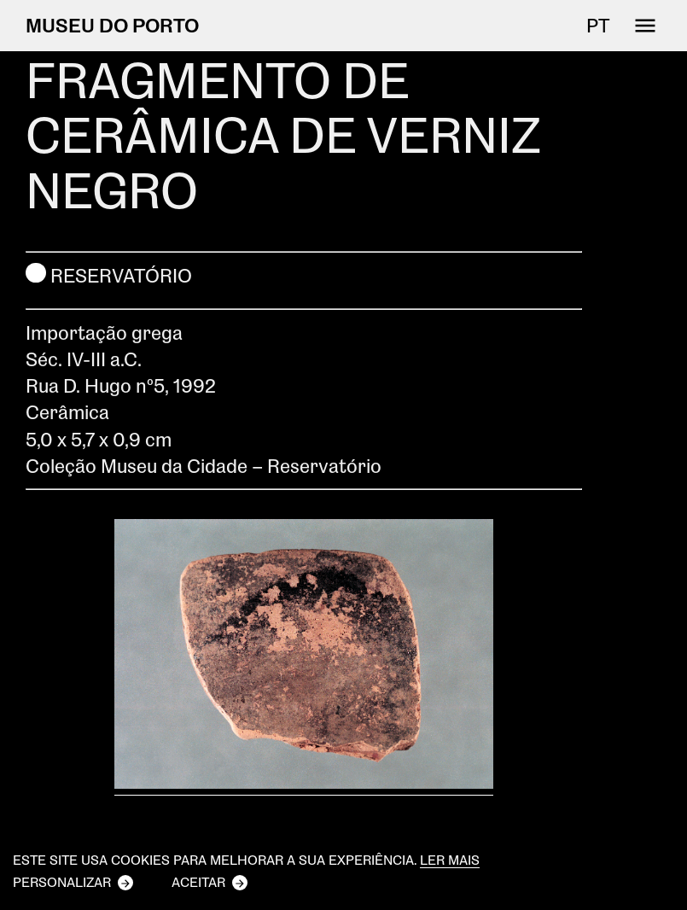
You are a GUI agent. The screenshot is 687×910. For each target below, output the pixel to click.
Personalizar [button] (62, 881)
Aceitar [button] (198, 881)
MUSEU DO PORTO (112, 24)
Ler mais (450, 860)
